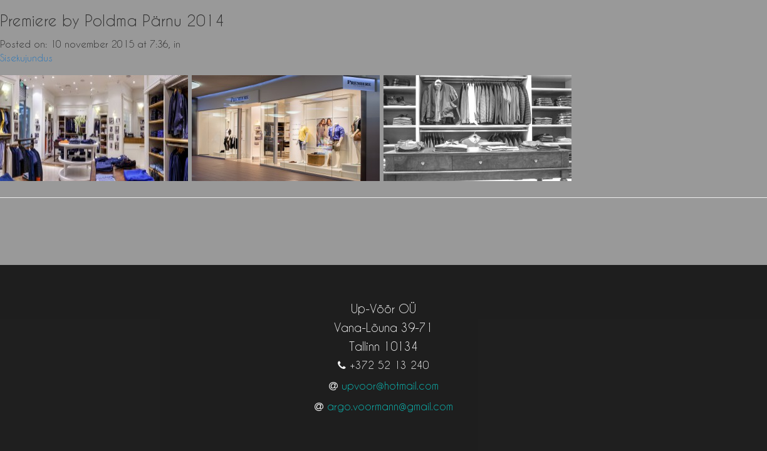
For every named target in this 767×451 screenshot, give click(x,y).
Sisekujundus (26, 57)
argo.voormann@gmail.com (390, 394)
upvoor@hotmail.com (390, 373)
